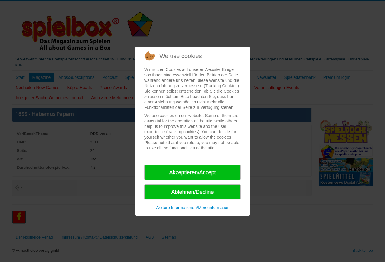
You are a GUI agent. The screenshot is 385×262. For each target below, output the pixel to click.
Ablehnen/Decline (192, 192)
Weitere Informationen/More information (192, 207)
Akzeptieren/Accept (192, 172)
